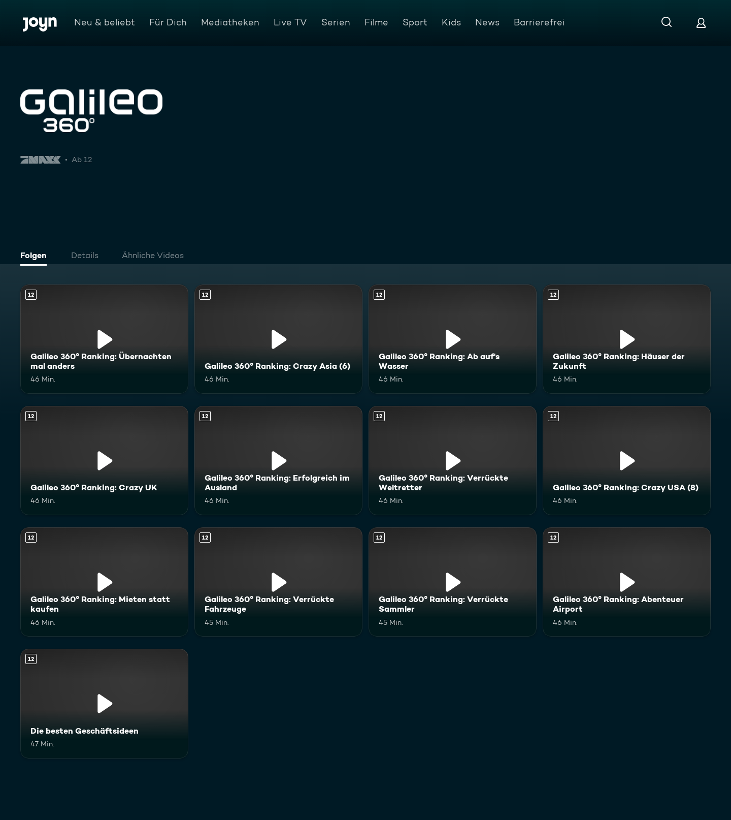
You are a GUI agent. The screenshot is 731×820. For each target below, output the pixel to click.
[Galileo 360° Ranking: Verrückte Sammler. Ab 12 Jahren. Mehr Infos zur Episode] (453, 582)
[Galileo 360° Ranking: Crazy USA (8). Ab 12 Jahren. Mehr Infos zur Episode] (627, 460)
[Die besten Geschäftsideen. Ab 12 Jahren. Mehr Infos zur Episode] (104, 703)
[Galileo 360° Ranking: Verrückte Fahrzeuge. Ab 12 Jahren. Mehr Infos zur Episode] (278, 582)
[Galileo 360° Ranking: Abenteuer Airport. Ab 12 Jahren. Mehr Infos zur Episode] (627, 582)
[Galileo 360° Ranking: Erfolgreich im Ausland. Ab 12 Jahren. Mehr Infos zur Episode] (278, 460)
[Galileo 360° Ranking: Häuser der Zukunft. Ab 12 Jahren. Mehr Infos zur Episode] (627, 339)
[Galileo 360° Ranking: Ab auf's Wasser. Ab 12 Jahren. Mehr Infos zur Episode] (453, 339)
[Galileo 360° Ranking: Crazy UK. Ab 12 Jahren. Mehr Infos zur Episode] (104, 460)
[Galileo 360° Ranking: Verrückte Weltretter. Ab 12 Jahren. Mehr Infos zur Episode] (453, 460)
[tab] (36, 256)
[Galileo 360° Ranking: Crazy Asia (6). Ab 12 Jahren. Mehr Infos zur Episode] (278, 339)
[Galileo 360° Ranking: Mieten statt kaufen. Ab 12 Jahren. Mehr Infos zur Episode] (104, 582)
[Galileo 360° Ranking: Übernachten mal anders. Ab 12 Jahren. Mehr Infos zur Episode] (104, 339)
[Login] (701, 22)
